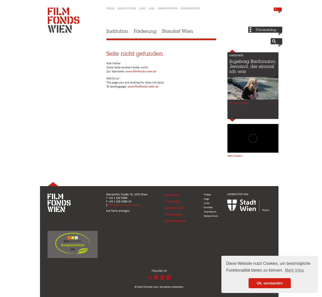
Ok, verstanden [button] (270, 283)
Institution (117, 31)
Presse (110, 8)
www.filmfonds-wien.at (141, 71)
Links (151, 8)
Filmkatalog (266, 29)
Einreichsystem (190, 8)
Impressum (210, 211)
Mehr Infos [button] (294, 270)
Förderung (145, 31)
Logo (142, 8)
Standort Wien (177, 31)
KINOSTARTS (236, 55)
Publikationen (126, 8)
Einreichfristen (168, 8)
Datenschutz (211, 216)
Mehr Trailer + (235, 156)
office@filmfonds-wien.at (124, 205)
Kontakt (208, 207)
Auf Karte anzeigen (118, 211)
